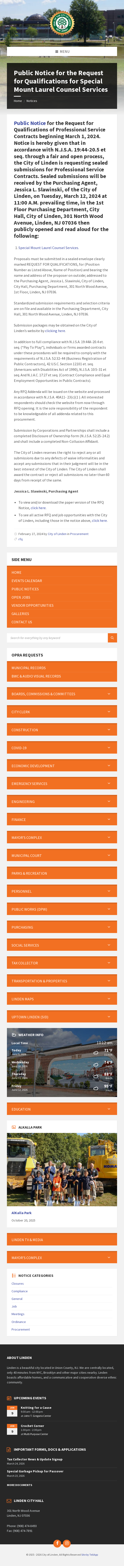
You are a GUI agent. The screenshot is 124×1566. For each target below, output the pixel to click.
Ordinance (19, 1322)
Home (18, 101)
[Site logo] (62, 38)
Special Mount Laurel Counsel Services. (48, 247)
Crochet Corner (32, 1426)
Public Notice (30, 123)
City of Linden (57, 534)
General (17, 1299)
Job (14, 1306)
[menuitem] (62, 572)
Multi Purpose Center (36, 1434)
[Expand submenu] (109, 693)
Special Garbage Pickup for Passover (35, 1471)
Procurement (79, 534)
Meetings (18, 1314)
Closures (18, 1283)
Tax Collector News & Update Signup (35, 1459)
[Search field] (62, 637)
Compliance (20, 1291)
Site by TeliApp (89, 1554)
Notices (32, 101)
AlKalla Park (22, 1213)
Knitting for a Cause (36, 1408)
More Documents (19, 1485)
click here (38, 507)
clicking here (55, 330)
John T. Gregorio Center (37, 1415)
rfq (20, 539)
